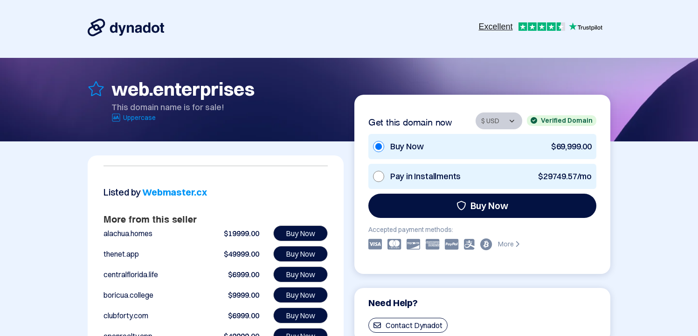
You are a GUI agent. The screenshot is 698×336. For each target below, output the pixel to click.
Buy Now (482, 205)
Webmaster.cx (174, 192)
